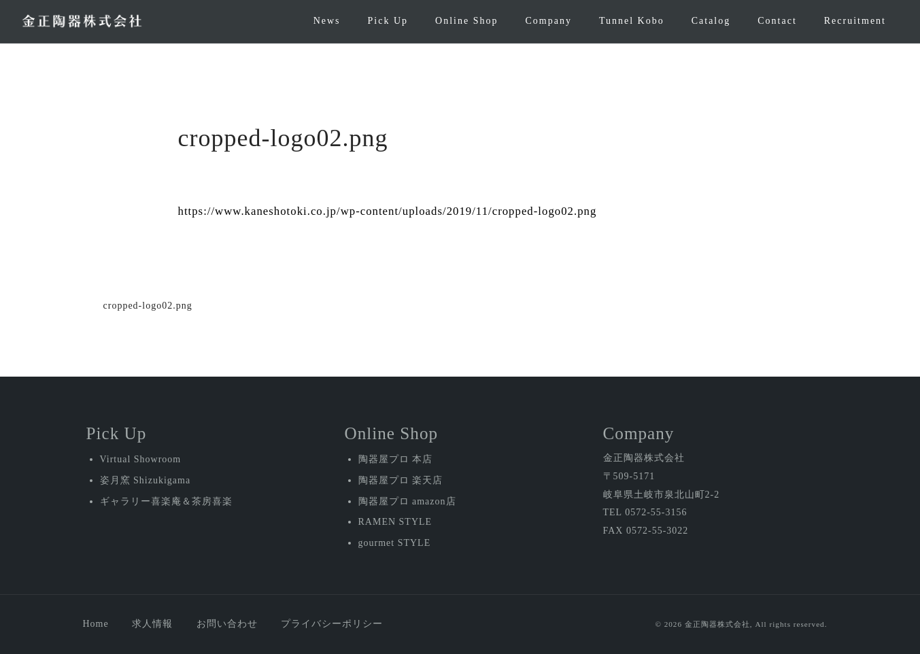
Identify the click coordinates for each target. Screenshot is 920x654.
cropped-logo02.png (147, 305)
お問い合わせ (227, 624)
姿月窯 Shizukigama (145, 480)
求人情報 (152, 624)
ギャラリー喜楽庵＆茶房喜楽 (166, 501)
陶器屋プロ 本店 (395, 459)
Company (548, 21)
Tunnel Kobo (631, 21)
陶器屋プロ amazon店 (407, 501)
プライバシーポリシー (332, 624)
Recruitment (855, 21)
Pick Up (388, 21)
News (327, 21)
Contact (777, 21)
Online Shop (466, 21)
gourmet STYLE (394, 543)
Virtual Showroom (141, 459)
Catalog (711, 21)
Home (96, 624)
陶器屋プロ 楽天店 (400, 480)
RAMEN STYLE (395, 522)
